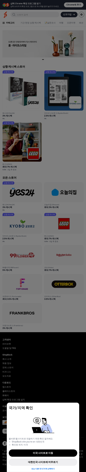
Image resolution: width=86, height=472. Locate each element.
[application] (78, 464)
